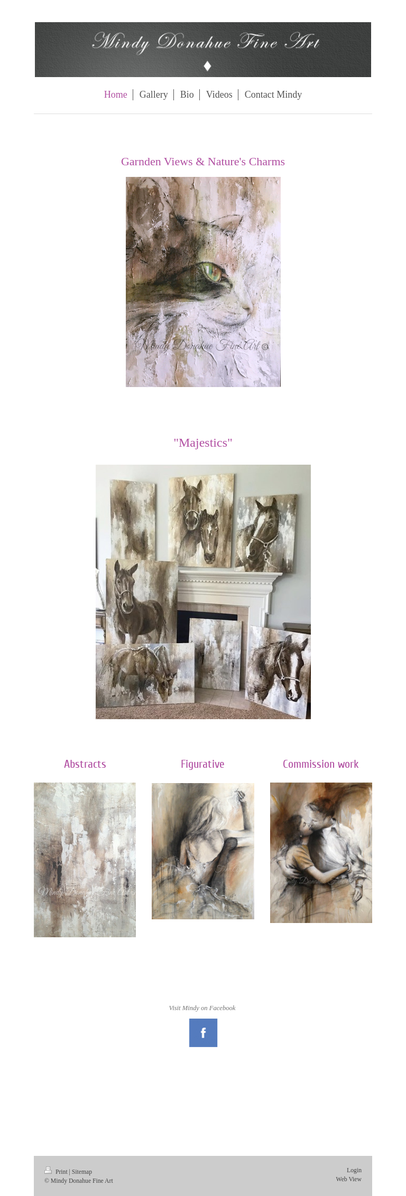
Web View (349, 1179)
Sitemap (82, 1172)
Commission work (321, 764)
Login (354, 1170)
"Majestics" (203, 442)
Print (56, 1172)
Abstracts (85, 764)
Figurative (203, 764)
